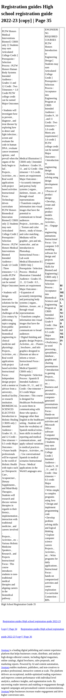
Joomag (5, 650)
